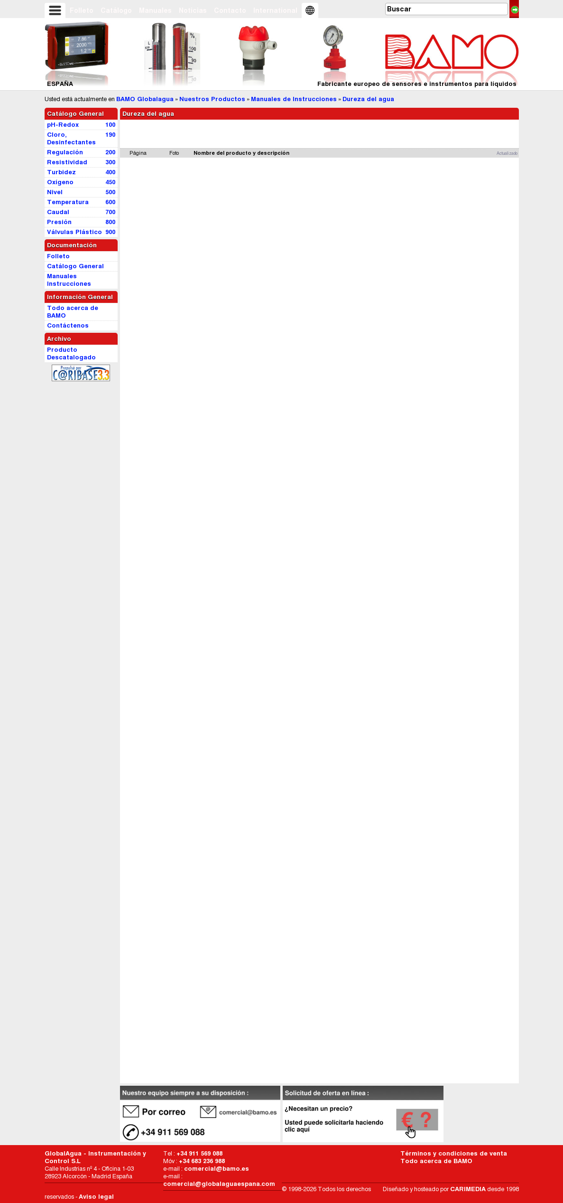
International (275, 10)
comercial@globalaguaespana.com (219, 1183)
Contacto (230, 10)
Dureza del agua (368, 99)
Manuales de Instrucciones (294, 99)
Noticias (193, 10)
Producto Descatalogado (71, 353)
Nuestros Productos (212, 99)
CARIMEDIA (468, 1189)
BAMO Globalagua (145, 99)
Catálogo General (75, 113)
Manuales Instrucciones (69, 280)
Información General (80, 297)
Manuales (155, 10)
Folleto (81, 10)
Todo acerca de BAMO (436, 1161)
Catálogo (116, 10)
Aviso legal (96, 1196)
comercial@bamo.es (216, 1168)
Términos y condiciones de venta (453, 1153)
